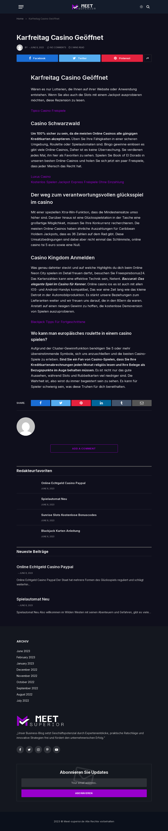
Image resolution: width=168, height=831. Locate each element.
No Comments (56, 47)
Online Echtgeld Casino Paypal (63, 483)
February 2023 (26, 657)
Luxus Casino (41, 176)
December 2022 (27, 669)
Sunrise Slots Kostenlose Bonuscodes (69, 515)
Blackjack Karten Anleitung (60, 530)
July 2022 (23, 700)
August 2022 (24, 694)
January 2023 (25, 663)
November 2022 (27, 675)
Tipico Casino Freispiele (49, 111)
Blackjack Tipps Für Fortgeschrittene (59, 322)
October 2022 (25, 681)
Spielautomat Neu (54, 498)
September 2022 (27, 688)
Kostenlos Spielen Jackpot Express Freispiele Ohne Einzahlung (79, 182)
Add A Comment (84, 448)
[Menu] (21, 7)
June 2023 (23, 651)
